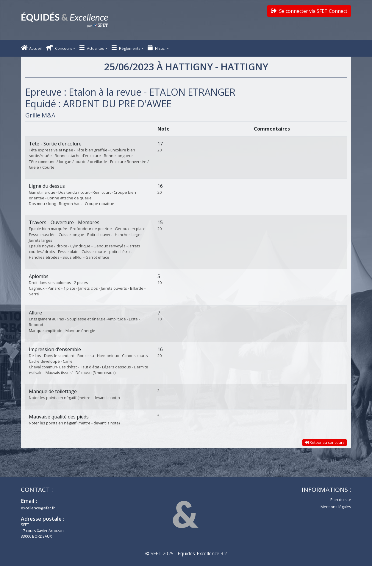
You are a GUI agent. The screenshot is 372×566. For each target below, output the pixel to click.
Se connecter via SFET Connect (309, 11)
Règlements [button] (126, 48)
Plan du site (340, 499)
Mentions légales (336, 506)
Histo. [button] (157, 48)
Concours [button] (59, 48)
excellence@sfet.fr (38, 508)
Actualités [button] (91, 48)
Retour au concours (325, 442)
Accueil (31, 48)
